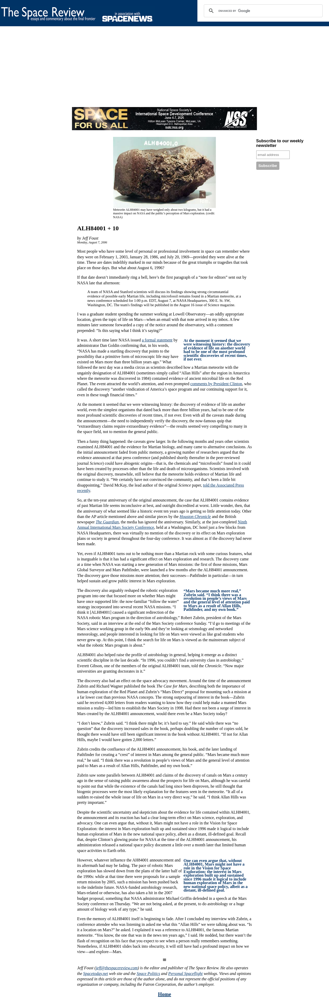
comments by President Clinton (216, 384)
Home (164, 994)
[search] (262, 11)
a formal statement (157, 340)
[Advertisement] (154, 71)
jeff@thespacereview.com (117, 968)
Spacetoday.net (95, 973)
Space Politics (148, 973)
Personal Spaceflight (185, 973)
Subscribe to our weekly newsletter (280, 143)
